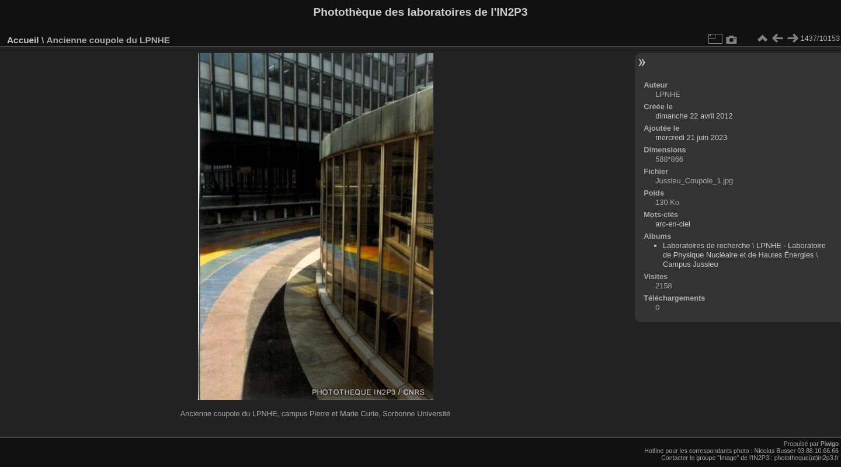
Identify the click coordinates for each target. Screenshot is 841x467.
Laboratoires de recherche (706, 245)
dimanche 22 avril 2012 (693, 115)
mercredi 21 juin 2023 (691, 137)
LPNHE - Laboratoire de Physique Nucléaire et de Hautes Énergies (744, 250)
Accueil (23, 40)
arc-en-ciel (672, 223)
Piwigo (830, 443)
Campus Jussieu (690, 264)
